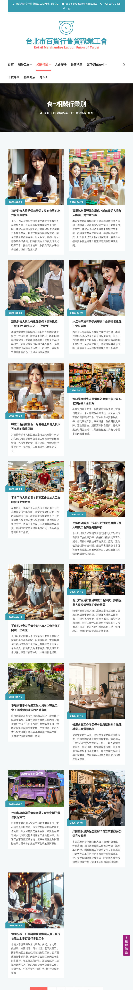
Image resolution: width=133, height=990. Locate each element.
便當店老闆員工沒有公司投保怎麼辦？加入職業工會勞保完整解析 (95, 471)
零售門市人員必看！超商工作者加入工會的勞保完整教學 (35, 471)
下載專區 (13, 77)
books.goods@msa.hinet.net (79, 3)
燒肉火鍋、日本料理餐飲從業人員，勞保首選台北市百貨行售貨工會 (35, 827)
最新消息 (76, 64)
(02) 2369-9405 (110, 3)
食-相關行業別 (82, 113)
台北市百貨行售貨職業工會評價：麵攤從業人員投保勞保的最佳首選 (96, 562)
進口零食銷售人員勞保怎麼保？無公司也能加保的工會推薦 (96, 379)
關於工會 (25, 64)
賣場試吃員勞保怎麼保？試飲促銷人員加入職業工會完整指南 (96, 197)
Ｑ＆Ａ (43, 77)
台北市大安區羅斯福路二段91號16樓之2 (37, 3)
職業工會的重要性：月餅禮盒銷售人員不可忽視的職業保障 (35, 379)
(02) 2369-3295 (30, 950)
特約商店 (29, 77)
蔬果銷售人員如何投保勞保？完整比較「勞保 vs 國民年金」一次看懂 (35, 292)
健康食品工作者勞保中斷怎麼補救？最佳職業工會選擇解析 (96, 649)
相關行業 (43, 64)
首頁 (11, 64)
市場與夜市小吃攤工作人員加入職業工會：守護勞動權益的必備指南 (35, 649)
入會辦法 (60, 64)
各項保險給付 (97, 64)
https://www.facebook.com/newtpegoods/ (39, 965)
